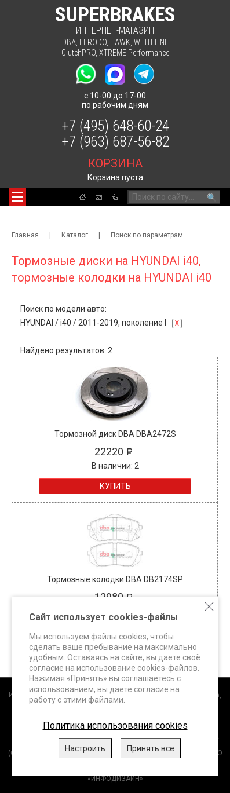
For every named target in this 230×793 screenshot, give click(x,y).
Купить (115, 486)
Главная (25, 235)
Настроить (85, 748)
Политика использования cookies (115, 725)
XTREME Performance (134, 52)
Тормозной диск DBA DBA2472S (115, 433)
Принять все (150, 748)
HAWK (120, 42)
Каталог (74, 235)
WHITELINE (151, 42)
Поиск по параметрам (147, 235)
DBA (69, 42)
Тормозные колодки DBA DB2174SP (115, 579)
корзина (115, 163)
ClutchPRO (78, 52)
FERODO (93, 42)
